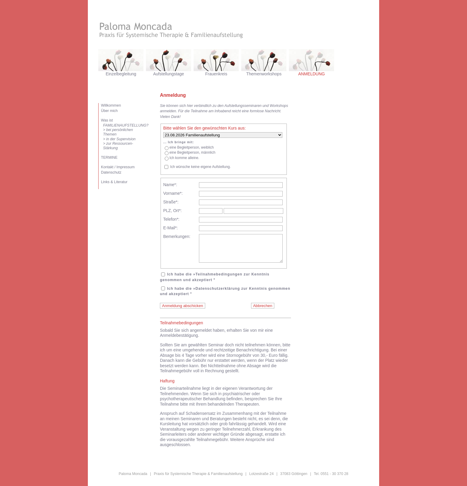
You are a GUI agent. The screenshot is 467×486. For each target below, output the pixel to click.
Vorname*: (173, 193)
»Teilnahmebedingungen (217, 280)
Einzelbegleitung (121, 73)
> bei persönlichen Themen (118, 132)
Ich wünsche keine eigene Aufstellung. (200, 167)
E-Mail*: (170, 227)
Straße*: (170, 202)
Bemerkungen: (176, 236)
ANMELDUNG (311, 73)
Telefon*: (171, 219)
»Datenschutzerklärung (216, 294)
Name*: (170, 184)
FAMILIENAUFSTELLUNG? (122, 125)
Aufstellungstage (168, 73)
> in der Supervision (119, 139)
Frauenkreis (216, 73)
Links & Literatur (114, 182)
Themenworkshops (263, 73)
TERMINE (109, 157)
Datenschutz (111, 172)
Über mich (109, 111)
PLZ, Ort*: (172, 210)
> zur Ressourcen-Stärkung (118, 145)
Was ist (107, 120)
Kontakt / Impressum (118, 167)
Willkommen (111, 105)
